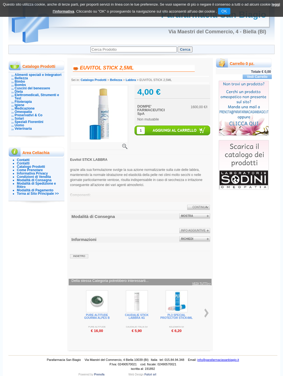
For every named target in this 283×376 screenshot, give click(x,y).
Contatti (23, 160)
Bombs (20, 85)
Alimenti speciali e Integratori (38, 75)
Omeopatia (23, 112)
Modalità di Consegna (34, 180)
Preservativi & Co (28, 115)
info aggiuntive (193, 230)
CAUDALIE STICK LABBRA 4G (137, 316)
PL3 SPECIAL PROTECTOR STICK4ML (176, 316)
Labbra (131, 80)
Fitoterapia (23, 102)
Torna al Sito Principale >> (38, 194)
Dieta (19, 92)
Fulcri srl (150, 374)
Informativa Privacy (32, 173)
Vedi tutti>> (201, 283)
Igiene (19, 105)
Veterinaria (23, 129)
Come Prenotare (30, 170)
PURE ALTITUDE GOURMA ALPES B (97, 316)
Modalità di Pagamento (35, 190)
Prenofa (99, 374)
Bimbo (20, 81)
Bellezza (21, 78)
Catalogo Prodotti (31, 167)
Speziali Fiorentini (29, 122)
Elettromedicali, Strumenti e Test (37, 96)
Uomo (19, 125)
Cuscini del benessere (32, 88)
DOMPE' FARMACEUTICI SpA (151, 110)
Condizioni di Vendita (34, 177)
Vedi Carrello (257, 77)
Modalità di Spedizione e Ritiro (36, 185)
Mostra (187, 215)
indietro (79, 256)
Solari (19, 118)
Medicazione (24, 108)
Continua (199, 207)
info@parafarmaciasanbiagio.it (218, 359)
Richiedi (187, 238)
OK (224, 11)
